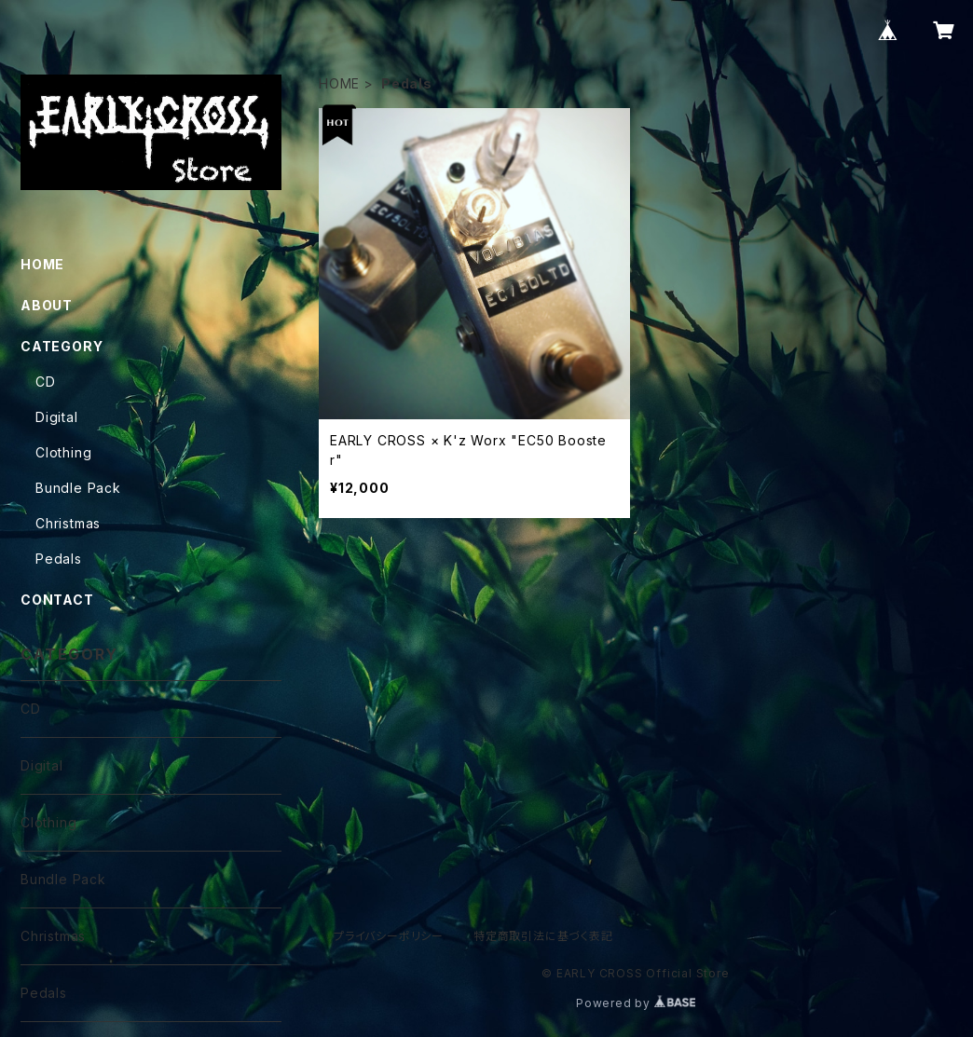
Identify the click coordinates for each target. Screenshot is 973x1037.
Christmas (68, 523)
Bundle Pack (78, 488)
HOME (339, 83)
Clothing (63, 452)
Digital (56, 417)
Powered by (635, 1003)
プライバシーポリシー (389, 936)
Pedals (58, 558)
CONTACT (57, 599)
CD (45, 381)
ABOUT (47, 305)
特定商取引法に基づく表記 (543, 936)
